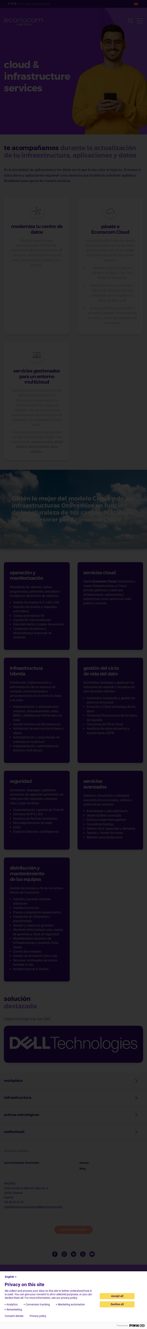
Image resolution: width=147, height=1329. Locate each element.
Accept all (117, 1296)
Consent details (14, 1315)
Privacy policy (38, 1315)
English (11, 1276)
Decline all (117, 1304)
